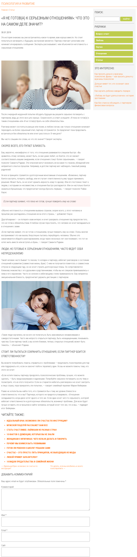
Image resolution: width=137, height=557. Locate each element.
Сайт (3, 548)
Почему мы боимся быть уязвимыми (26, 443)
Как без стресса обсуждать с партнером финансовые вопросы (113, 104)
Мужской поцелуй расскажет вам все (27, 425)
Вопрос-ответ (102, 34)
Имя (3, 518)
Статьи (99, 60)
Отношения (101, 53)
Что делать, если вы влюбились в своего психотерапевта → (66, 467)
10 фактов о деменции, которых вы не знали (30, 434)
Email (4, 533)
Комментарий (7, 487)
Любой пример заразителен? (22, 457)
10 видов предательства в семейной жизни (30, 461)
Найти (126, 19)
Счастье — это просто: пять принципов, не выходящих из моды (41, 452)
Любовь (100, 40)
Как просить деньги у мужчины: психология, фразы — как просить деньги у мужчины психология (114, 76)
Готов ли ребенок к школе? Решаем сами (28, 448)
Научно (99, 47)
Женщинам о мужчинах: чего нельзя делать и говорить (37, 439)
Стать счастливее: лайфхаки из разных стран (32, 430)
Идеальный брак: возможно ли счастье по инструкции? (37, 420)
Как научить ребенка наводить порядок (112, 91)
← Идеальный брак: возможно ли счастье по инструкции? (19, 467)
